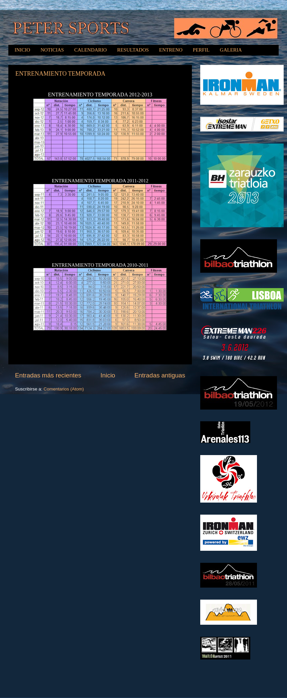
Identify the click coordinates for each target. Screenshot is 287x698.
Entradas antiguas (159, 375)
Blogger (220, 684)
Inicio (107, 375)
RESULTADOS (133, 50)
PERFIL (201, 50)
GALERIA (231, 50)
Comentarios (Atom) (64, 388)
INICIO (22, 50)
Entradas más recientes (48, 375)
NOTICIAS (52, 50)
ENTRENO (171, 50)
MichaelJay (156, 684)
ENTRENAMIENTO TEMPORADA (60, 73)
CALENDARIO (90, 50)
